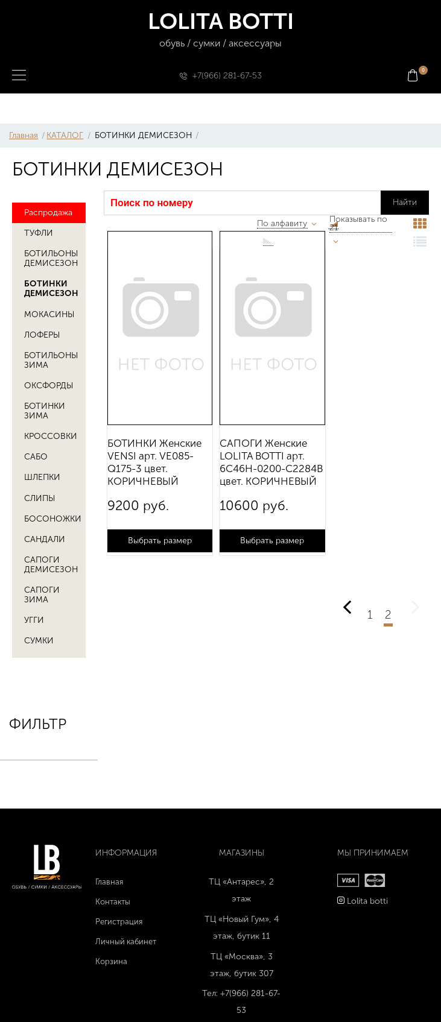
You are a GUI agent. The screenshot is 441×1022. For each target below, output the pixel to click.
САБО (36, 457)
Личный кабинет (125, 941)
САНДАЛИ (44, 539)
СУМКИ (39, 641)
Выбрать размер (160, 540)
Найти (405, 202)
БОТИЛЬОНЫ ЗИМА (51, 360)
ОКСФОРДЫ (48, 385)
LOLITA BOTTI (220, 30)
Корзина (111, 961)
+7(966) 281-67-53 (227, 76)
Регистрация (118, 921)
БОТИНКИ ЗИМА (44, 411)
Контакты (112, 901)
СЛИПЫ (39, 498)
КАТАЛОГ (64, 135)
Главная (23, 135)
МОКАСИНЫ (49, 314)
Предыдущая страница (347, 600)
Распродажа (48, 212)
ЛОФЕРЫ (42, 335)
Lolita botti (367, 901)
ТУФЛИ (38, 233)
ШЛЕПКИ (42, 477)
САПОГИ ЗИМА (42, 595)
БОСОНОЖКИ (52, 519)
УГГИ (34, 620)
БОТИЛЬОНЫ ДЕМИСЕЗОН (51, 258)
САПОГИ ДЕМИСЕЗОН (51, 565)
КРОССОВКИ (50, 436)
